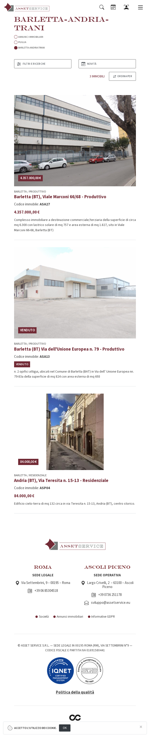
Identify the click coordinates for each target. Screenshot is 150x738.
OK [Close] (65, 728)
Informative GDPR (101, 616)
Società (42, 616)
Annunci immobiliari (68, 616)
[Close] (141, 727)
